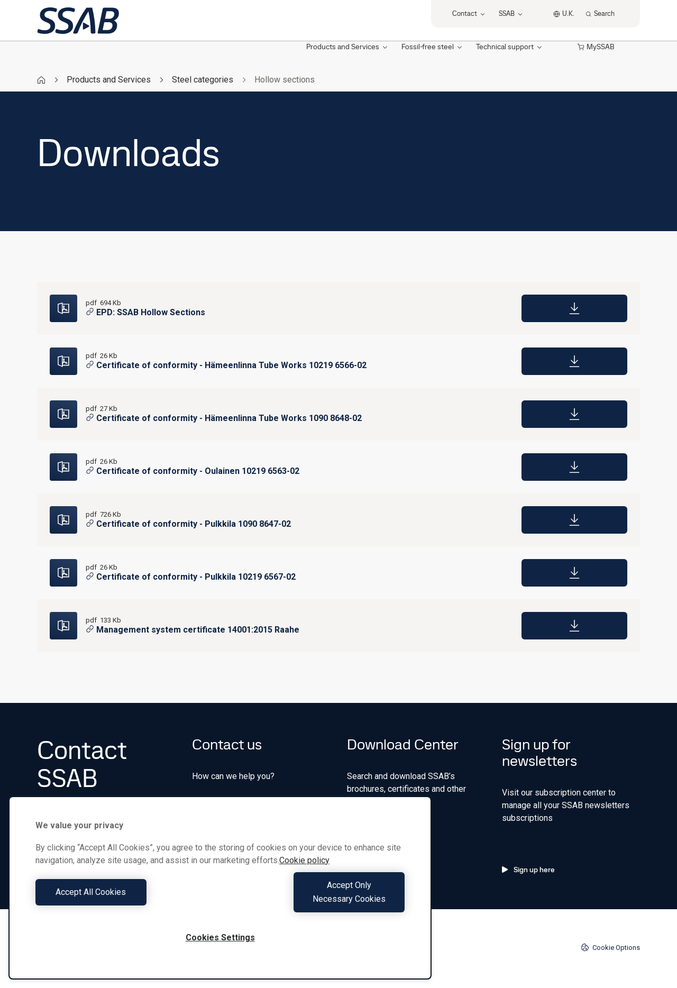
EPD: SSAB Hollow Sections (145, 312)
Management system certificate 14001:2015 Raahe (192, 630)
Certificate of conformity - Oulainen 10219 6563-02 (192, 471)
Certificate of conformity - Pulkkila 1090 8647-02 (188, 524)
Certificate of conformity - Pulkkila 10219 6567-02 (191, 577)
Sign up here (528, 869)
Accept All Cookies (125, 899)
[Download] (574, 308)
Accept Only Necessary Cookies (315, 899)
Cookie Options (610, 947)
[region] (220, 895)
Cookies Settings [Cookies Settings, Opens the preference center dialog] (220, 937)
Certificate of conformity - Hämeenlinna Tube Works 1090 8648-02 (224, 418)
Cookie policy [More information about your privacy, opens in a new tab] (304, 874)
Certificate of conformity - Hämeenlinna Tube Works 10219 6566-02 (226, 365)
